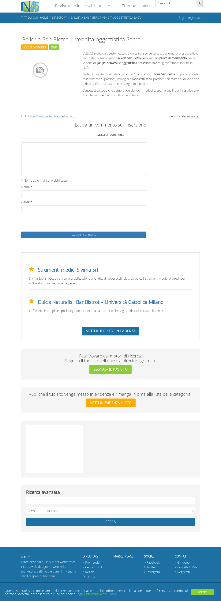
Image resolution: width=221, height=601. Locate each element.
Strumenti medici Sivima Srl (68, 270)
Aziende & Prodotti (34, 47)
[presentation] (50, 222)
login (182, 18)
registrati (194, 18)
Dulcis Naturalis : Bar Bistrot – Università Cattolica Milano (100, 302)
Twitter (151, 567)
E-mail (26, 202)
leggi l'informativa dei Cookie (97, 594)
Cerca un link (94, 567)
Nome (26, 187)
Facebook (153, 562)
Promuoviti (92, 562)
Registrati (183, 572)
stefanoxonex (191, 116)
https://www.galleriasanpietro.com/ (51, 116)
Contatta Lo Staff (188, 567)
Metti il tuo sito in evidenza (110, 331)
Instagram (153, 572)
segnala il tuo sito (110, 369)
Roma (54, 47)
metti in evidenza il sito (111, 403)
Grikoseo (183, 562)
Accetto (202, 592)
